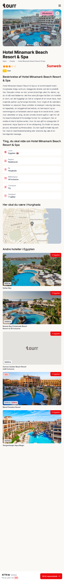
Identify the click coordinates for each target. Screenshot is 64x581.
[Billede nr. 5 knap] (36, 44)
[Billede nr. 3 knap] (32, 44)
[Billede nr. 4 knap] (34, 44)
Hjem (5, 61)
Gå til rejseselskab (51, 576)
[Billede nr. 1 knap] (28, 44)
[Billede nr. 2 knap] (30, 44)
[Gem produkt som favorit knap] (57, 13)
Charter (12, 61)
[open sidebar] (59, 5)
